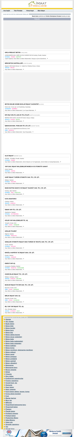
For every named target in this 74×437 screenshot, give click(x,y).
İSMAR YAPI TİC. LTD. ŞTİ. (13, 209)
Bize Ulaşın (41, 10)
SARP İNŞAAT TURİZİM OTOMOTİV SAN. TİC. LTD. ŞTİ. (22, 177)
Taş (7, 426)
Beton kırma (10, 348)
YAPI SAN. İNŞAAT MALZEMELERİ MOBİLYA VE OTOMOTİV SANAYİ (26, 166)
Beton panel (10, 354)
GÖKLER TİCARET (11, 231)
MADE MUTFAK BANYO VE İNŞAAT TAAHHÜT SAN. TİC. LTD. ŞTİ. (25, 188)
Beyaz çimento (11, 370)
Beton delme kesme (13, 335)
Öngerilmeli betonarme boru (16, 405)
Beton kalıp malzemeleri (14, 341)
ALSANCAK (16, 300)
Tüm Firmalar (18, 10)
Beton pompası (11, 356)
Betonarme (10, 365)
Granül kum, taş (11, 383)
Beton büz (9, 332)
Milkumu (9, 402)
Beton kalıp (10, 339)
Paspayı (8, 409)
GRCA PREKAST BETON (12, 52)
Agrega (8, 319)
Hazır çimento (11, 389)
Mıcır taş (9, 400)
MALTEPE (18, 278)
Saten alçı (9, 422)
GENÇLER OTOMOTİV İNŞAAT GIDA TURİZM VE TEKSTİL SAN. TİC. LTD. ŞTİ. (29, 242)
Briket (8, 372)
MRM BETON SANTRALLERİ (14, 63)
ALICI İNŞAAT (9, 155)
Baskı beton (10, 324)
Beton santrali (11, 361)
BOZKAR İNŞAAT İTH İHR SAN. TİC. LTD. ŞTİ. (19, 285)
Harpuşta (9, 385)
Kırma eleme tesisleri (13, 394)
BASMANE (16, 289)
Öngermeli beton (12, 407)
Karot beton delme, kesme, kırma (17, 391)
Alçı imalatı (10, 321)
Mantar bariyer (11, 398)
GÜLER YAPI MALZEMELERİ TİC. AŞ (16, 220)
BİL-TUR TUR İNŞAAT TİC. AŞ (14, 306)
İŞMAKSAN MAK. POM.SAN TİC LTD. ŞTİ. (18, 126)
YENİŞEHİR (16, 224)
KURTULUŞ (17, 192)
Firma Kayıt (30, 10)
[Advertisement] (21, 35)
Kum (7, 396)
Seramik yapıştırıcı (12, 424)
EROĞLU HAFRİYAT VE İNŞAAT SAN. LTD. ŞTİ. (19, 252)
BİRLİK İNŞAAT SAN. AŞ (12, 296)
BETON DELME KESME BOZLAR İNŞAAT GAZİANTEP (22, 104)
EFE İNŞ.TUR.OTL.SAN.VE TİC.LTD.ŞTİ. (17, 115)
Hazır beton (10, 387)
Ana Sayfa (6, 10)
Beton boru (10, 330)
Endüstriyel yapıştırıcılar (14, 378)
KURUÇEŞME (20, 267)
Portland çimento (12, 413)
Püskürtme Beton (12, 418)
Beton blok (9, 326)
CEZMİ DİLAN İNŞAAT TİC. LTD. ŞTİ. (16, 274)
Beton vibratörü (11, 363)
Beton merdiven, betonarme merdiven (19, 350)
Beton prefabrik (11, 359)
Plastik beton (10, 411)
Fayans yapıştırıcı (12, 381)
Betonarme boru (11, 367)
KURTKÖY (18, 56)
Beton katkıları (11, 345)
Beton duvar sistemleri (14, 337)
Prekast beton (11, 416)
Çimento (9, 374)
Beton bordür (10, 328)
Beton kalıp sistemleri (13, 343)
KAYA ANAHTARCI (10, 199)
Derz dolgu (9, 376)
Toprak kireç (10, 429)
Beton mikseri (11, 352)
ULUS (18, 311)
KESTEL (18, 119)
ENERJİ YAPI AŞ (10, 263)
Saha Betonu (10, 420)
